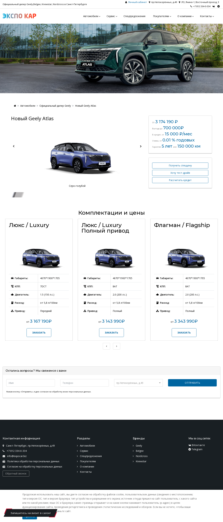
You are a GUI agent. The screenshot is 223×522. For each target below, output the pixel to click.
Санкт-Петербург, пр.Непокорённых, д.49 (29, 445)
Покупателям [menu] (161, 16)
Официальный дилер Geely (55, 105)
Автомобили (27, 105)
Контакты (84, 471)
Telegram (195, 449)
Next (140, 146)
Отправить (192, 382)
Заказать (39, 332)
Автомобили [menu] (90, 16)
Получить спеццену (180, 165)
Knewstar (139, 461)
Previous (13, 146)
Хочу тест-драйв (180, 172)
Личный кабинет (137, 2)
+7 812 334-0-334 (200, 6)
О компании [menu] (184, 16)
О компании (85, 466)
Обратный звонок (16, 473)
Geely (137, 445)
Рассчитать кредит (180, 180)
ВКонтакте (196, 445)
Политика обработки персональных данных (31, 461)
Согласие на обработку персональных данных (32, 466)
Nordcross (140, 456)
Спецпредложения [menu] (134, 16)
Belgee (138, 450)
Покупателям (86, 461)
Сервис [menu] (111, 16)
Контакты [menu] (206, 16)
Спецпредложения (89, 456)
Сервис (82, 450)
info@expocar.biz (15, 456)
